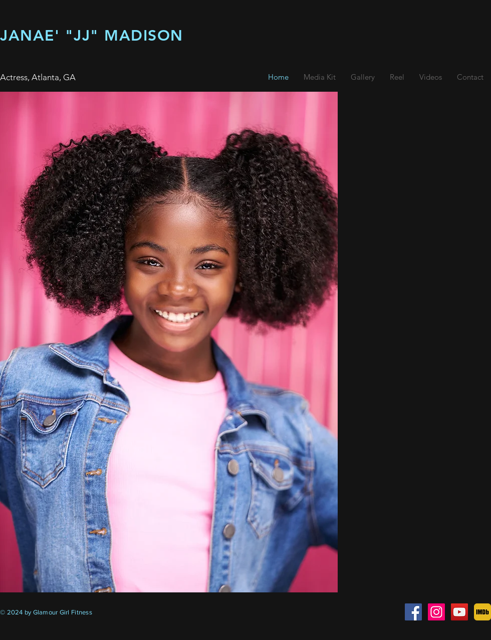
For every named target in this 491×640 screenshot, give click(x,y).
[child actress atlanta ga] (413, 611)
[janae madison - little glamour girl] (436, 611)
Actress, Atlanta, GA (38, 77)
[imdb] (482, 611)
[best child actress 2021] (459, 611)
